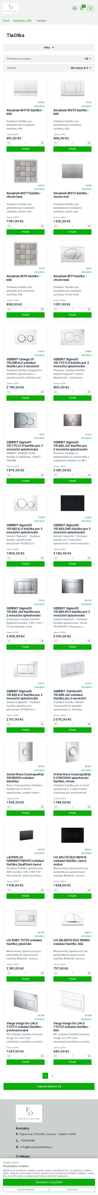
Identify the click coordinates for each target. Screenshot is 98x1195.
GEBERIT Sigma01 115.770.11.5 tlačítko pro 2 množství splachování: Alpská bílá (71, 365)
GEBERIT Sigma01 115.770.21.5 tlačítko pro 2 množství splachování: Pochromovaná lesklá (24, 448)
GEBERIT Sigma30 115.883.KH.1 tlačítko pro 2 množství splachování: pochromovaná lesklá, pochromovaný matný (71, 615)
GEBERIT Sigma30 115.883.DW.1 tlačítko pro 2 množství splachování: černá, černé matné (71, 530)
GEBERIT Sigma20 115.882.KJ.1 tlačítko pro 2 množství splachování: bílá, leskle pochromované (25, 530)
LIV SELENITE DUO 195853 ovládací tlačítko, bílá (71, 942)
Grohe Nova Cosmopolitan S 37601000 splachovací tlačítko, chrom (72, 778)
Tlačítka (41, 20)
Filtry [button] (49, 47)
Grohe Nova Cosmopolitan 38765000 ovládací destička (25, 778)
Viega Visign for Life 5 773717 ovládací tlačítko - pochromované (24, 1027)
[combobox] (88, 58)
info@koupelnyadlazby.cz (36, 1147)
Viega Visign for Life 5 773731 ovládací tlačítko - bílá (71, 1027)
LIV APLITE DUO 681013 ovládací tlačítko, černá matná (69, 861)
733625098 (27, 1140)
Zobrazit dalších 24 (49, 1086)
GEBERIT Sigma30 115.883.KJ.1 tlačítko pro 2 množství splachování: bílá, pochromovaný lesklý (25, 697)
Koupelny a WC (22, 20)
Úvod (6, 20)
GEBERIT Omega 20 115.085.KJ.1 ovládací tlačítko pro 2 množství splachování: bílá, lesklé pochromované (23, 366)
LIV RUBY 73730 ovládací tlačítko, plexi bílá (24, 942)
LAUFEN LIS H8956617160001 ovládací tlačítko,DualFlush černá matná (25, 863)
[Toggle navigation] (90, 8)
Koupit (25, 148)
